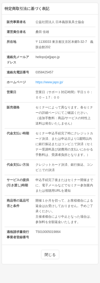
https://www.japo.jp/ (49, 82)
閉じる (50, 254)
